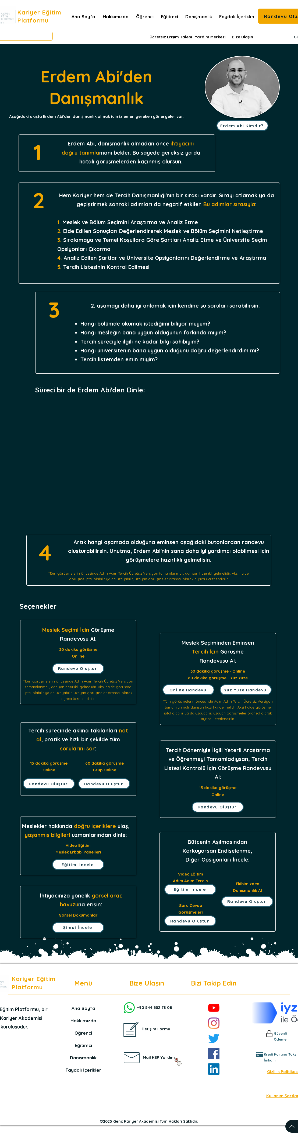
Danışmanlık (83, 1057)
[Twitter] (213, 1038)
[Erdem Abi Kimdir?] (242, 125)
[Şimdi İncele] (78, 927)
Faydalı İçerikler (83, 1070)
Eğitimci (83, 1045)
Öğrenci (83, 1033)
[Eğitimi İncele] (78, 864)
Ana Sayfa (83, 1008)
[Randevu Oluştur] (78, 668)
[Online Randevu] (188, 689)
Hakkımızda (83, 1020)
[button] (236, 16)
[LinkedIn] (213, 1069)
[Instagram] (213, 1023)
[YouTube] (213, 1007)
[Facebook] (213, 1053)
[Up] (291, 1126)
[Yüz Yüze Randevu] (246, 689)
